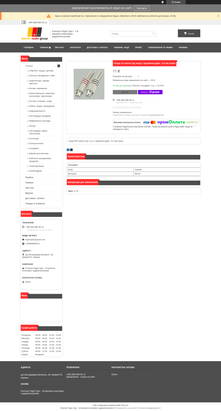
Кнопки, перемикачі (38, 88)
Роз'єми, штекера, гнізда (40, 101)
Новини (29, 182)
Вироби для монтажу (38, 153)
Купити (125, 92)
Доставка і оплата (97, 47)
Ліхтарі (32, 126)
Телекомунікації (36, 166)
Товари (44, 47)
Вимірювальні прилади (39, 121)
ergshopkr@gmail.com (35, 239)
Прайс (138, 47)
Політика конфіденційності (149, 408)
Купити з (150, 92)
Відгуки (29, 193)
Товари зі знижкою (35, 203)
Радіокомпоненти (37, 111)
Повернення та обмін (160, 47)
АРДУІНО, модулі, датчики (41, 71)
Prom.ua (124, 405)
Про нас (59, 47)
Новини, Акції (121, 47)
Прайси (29, 177)
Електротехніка (36, 143)
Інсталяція (34, 138)
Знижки (183, 47)
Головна (29, 47)
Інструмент (34, 148)
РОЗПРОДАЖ (35, 171)
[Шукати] (154, 33)
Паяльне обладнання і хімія (42, 75)
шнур (91, 141)
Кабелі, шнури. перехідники (41, 106)
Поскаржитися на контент (125, 408)
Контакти (142, 8)
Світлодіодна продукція (40, 116)
